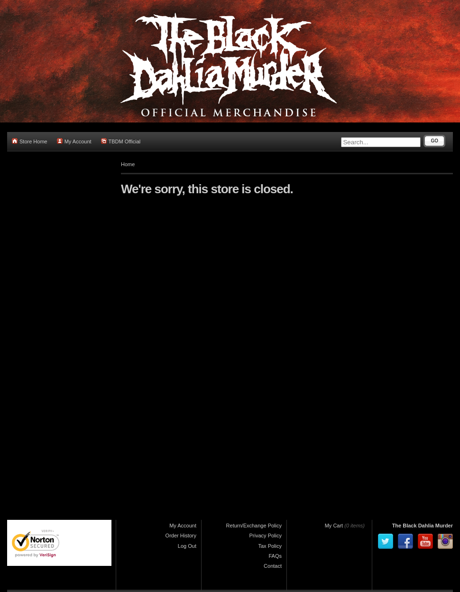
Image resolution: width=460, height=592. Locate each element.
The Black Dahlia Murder (422, 525)
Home (128, 164)
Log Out (187, 546)
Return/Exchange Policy (254, 525)
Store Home (29, 141)
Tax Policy (270, 546)
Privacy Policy (265, 535)
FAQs (275, 556)
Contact (273, 566)
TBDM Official (121, 141)
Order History (181, 535)
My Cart (334, 525)
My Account (74, 141)
